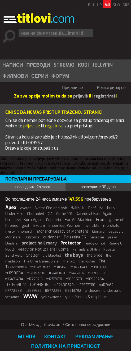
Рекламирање (94, 337)
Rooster (109, 249)
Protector (70, 243)
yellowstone (51, 297)
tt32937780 (86, 285)
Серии (39, 76)
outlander (51, 237)
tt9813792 (73, 290)
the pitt (69, 261)
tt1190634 (14, 273)
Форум (60, 76)
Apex (10, 207)
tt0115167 (60, 267)
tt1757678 (54, 279)
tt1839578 (74, 279)
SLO (116, 5)
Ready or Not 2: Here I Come (43, 249)
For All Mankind (78, 219)
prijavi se (31, 126)
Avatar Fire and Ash (50, 208)
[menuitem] (12, 65)
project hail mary (39, 243)
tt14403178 (57, 273)
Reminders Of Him (86, 249)
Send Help (14, 255)
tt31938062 (40, 284)
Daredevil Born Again (94, 213)
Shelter (32, 255)
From (101, 219)
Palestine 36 (75, 237)
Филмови (15, 76)
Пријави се (72, 87)
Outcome (32, 237)
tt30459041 (15, 284)
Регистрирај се (111, 87)
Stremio (64, 65)
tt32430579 (64, 285)
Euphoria (53, 220)
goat (25, 225)
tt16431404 (14, 279)
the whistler (40, 267)
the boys (74, 255)
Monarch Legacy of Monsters (62, 231)
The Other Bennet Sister (42, 261)
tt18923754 (95, 279)
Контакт (55, 337)
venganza (12, 297)
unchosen (92, 291)
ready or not (95, 243)
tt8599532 (33, 291)
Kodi (83, 65)
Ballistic (78, 207)
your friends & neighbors (86, 296)
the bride (94, 255)
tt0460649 (79, 267)
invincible (91, 225)
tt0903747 (98, 267)
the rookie (86, 261)
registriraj (54, 126)
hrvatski (39, 226)
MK (107, 5)
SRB (126, 5)
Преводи (38, 65)
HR (99, 5)
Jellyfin (102, 65)
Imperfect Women (64, 225)
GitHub (26, 337)
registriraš (105, 96)
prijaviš (80, 96)
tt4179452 (106, 285)
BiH (91, 5)
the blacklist (52, 255)
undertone (112, 290)
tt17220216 (35, 279)
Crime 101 (64, 213)
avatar (25, 208)
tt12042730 (36, 273)
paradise (97, 237)
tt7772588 (13, 290)
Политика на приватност (65, 346)
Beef (92, 208)
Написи (12, 65)
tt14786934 (96, 273)
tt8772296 (53, 290)
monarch (25, 231)
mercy (10, 231)
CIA (50, 214)
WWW (30, 296)
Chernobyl (35, 213)
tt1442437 (77, 273)
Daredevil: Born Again (23, 219)
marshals (111, 225)
